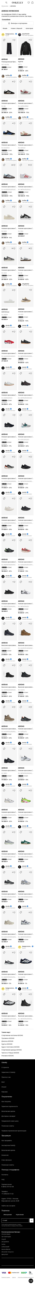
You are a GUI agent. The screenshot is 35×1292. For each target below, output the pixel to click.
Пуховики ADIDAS (7, 1038)
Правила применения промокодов (13, 1131)
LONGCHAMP (5, 1246)
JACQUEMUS (5, 1241)
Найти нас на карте (8, 1206)
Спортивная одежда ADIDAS (11, 1050)
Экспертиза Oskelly (8, 1145)
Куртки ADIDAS (6, 1044)
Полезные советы (7, 1126)
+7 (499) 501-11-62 (7, 1194)
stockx (8, 325)
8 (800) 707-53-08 (7, 1186)
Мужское (4, 6)
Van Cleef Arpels (6, 1236)
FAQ (2, 1179)
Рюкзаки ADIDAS (7, 1056)
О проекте (5, 1067)
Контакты (4, 1174)
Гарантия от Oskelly (8, 1072)
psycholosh (25, 33)
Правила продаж (5, 1277)
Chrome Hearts (5, 1234)
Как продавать (6, 1140)
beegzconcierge (10, 34)
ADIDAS (4, 59)
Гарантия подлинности (9, 1106)
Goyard (3, 1239)
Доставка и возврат (8, 1116)
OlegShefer (25, 284)
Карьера (4, 1092)
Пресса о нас (6, 1077)
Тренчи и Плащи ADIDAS (10, 1053)
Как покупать (6, 1101)
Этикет (3, 1087)
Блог (3, 1082)
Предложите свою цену (9, 1121)
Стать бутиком (6, 1160)
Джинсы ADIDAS (7, 1041)
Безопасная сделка (8, 1111)
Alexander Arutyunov (7, 1252)
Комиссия (4, 1155)
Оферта (14, 1277)
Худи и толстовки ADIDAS (10, 1047)
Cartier (3, 1244)
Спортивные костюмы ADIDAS (12, 1035)
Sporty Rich (4, 1254)
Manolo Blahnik (5, 1249)
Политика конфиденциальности (26, 1277)
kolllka (8, 75)
